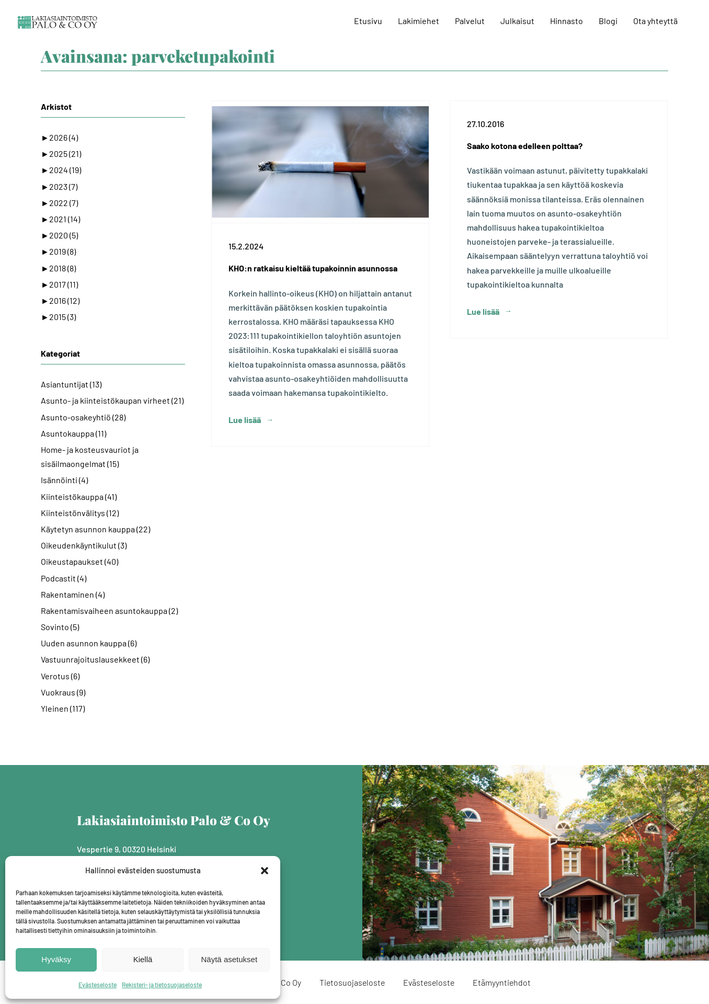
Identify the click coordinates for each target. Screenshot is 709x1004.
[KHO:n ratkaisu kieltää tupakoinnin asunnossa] (320, 162)
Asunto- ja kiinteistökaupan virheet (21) (112, 400)
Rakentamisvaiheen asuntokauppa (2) (109, 610)
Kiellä (143, 959)
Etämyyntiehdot (502, 982)
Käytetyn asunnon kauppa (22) (95, 529)
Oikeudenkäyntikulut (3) (84, 545)
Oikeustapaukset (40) (79, 561)
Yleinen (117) (63, 708)
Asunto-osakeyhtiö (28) (83, 417)
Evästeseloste (97, 984)
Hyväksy (56, 959)
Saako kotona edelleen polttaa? (524, 146)
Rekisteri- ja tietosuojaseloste (162, 984)
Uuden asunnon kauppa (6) (88, 643)
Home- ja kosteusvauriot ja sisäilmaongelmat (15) (90, 456)
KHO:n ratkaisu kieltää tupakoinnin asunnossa (312, 268)
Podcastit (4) (63, 578)
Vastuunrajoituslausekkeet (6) (95, 659)
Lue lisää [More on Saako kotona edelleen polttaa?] (483, 420)
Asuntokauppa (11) (73, 433)
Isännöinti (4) (64, 480)
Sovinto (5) (60, 627)
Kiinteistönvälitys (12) (80, 513)
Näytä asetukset (229, 959)
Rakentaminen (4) (73, 594)
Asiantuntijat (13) (71, 384)
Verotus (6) (60, 676)
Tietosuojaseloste (352, 982)
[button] (264, 870)
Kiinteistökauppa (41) (79, 496)
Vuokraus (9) (63, 692)
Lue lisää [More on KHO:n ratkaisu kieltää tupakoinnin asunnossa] (244, 420)
